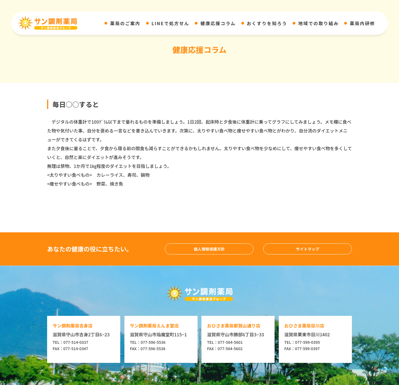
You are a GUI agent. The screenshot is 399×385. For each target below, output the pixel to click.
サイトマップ (307, 249)
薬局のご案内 (125, 23)
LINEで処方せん (171, 23)
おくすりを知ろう (267, 23)
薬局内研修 (362, 23)
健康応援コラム (218, 23)
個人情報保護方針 (209, 249)
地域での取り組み (318, 23)
